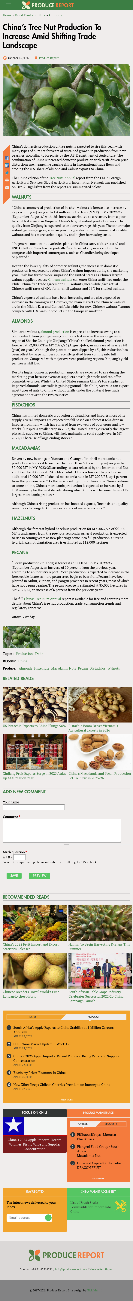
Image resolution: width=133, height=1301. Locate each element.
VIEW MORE (67, 1100)
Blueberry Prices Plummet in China (39, 1072)
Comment (11, 817)
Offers (83, 1124)
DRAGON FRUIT (89, 1167)
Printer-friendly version (7, 180)
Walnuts (113, 668)
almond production (55, 331)
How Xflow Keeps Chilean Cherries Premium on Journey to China (61, 1084)
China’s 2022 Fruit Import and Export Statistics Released (31, 946)
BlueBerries (85, 1139)
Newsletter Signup (101, 1269)
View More (98, 1178)
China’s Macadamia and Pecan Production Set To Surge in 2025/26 (99, 775)
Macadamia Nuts (63, 668)
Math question (15, 852)
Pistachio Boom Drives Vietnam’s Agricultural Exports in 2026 (93, 727)
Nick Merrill (94, 1290)
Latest (33, 1017)
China (22, 661)
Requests (111, 1124)
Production (24, 653)
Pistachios (98, 668)
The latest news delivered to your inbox (31, 1204)
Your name (11, 802)
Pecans (83, 668)
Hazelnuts (41, 668)
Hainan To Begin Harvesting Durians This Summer (99, 946)
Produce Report (49, 58)
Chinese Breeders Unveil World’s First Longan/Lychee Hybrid (31, 994)
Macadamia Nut (89, 1155)
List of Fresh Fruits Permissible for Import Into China (90, 1207)
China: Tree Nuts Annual (42, 599)
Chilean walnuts (60, 279)
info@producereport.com (71, 1269)
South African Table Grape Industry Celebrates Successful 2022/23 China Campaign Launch (95, 996)
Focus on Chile (34, 1112)
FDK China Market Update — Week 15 (41, 1044)
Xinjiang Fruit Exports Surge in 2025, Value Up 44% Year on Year (34, 775)
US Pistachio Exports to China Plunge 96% (34, 725)
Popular (93, 1017)
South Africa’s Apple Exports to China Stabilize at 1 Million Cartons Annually (63, 1029)
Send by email (7, 187)
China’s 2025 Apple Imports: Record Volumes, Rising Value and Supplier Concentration (66, 1058)
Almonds (25, 668)
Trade (39, 653)
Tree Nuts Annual (62, 178)
